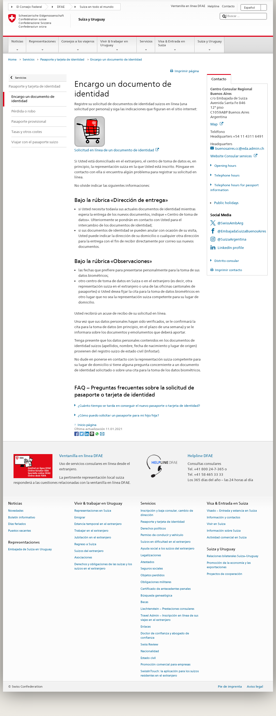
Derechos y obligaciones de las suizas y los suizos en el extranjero (103, 567)
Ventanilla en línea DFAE (81, 455)
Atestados (147, 562)
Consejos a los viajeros (78, 45)
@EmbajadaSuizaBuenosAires (241, 231)
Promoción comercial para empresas (165, 665)
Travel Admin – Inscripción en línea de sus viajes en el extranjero (169, 618)
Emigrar (79, 517)
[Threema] (92, 433)
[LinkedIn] (87, 433)
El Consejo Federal (29, 7)
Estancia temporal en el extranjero (98, 524)
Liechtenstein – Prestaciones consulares (167, 609)
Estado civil (148, 658)
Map (216, 124)
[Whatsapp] (97, 433)
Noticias (17, 45)
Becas (144, 602)
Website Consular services (233, 156)
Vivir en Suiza (216, 524)
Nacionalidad (150, 651)
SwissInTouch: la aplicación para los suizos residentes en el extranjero (170, 674)
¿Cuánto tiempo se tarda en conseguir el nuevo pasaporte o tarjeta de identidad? (139, 406)
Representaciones (42, 45)
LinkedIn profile (231, 247)
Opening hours (225, 166)
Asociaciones (83, 558)
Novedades (15, 510)
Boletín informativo (21, 517)
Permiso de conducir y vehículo (162, 535)
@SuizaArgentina (231, 239)
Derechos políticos (153, 528)
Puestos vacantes (19, 531)
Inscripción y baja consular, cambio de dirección (167, 513)
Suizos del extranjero (89, 551)
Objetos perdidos (152, 575)
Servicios (146, 45)
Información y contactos (223, 517)
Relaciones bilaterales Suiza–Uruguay (232, 556)
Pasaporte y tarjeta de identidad (62, 59)
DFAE (61, 7)
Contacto (217, 79)
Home (12, 59)
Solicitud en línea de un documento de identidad (116, 150)
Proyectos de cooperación (224, 574)
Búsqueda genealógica (156, 595)
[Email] (102, 433)
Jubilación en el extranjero (92, 537)
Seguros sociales (152, 569)
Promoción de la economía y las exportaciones (229, 565)
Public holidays (226, 203)
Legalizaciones (151, 555)
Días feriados (17, 524)
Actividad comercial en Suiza (227, 537)
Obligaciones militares (156, 582)
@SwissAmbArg (230, 223)
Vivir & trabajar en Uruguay (117, 45)
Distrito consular (226, 261)
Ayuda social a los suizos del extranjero (167, 548)
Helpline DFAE (200, 455)
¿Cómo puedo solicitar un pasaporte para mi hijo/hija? (118, 415)
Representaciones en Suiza (92, 510)
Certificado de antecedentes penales (166, 589)
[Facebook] (76, 433)
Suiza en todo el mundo (97, 7)
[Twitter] (82, 433)
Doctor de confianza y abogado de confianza (165, 636)
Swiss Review (149, 644)
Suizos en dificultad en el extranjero (166, 542)
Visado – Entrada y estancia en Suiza (232, 510)
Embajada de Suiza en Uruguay (30, 549)
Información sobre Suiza (224, 531)
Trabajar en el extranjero (91, 531)
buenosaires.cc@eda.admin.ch (239, 148)
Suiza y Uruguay (209, 45)
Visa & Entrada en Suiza (174, 45)
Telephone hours (227, 175)
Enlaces (146, 626)
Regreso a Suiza (85, 544)
